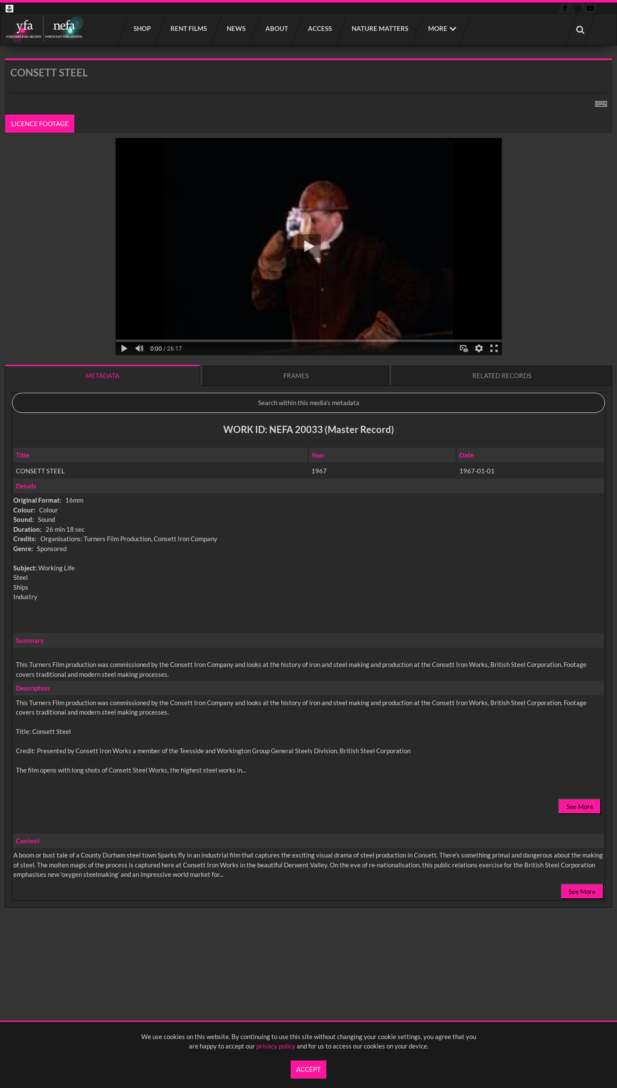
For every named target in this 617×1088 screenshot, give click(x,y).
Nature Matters (380, 28)
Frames (296, 375)
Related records (502, 375)
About (277, 28)
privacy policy (275, 1046)
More (437, 28)
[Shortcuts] (601, 102)
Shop (142, 28)
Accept (308, 1069)
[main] (308, 505)
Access (320, 28)
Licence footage (40, 123)
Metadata (102, 375)
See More (579, 806)
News (236, 28)
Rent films (189, 28)
